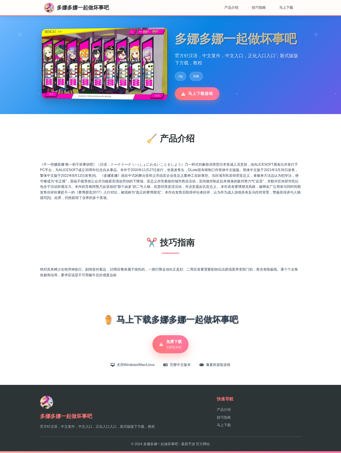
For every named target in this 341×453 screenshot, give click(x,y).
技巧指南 (259, 7)
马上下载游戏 (197, 93)
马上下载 (286, 7)
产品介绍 (231, 7)
